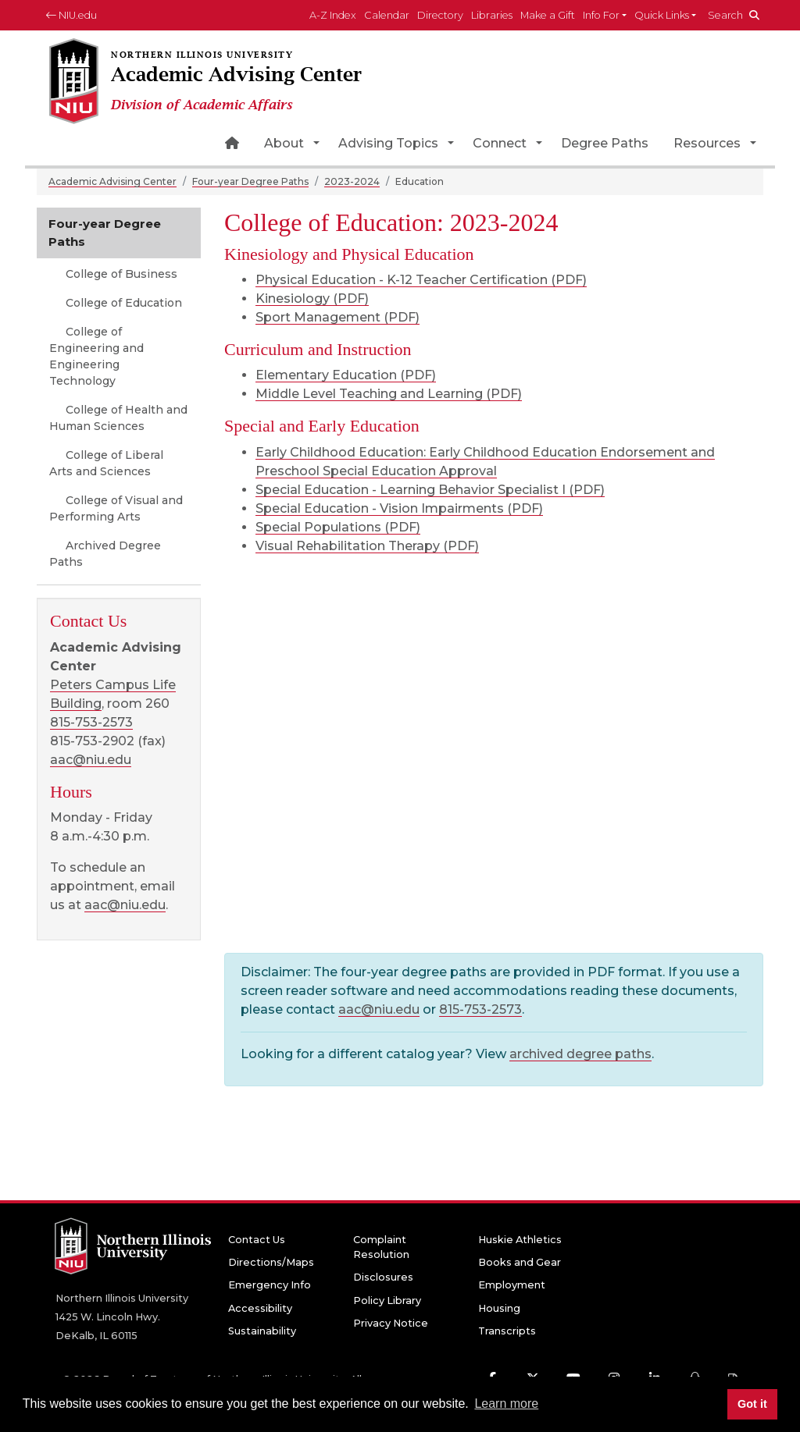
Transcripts (507, 1331)
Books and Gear (519, 1262)
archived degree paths (580, 1053)
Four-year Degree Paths (250, 181)
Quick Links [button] (661, 15)
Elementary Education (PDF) (345, 375)
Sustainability (262, 1331)
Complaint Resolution (381, 1247)
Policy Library (387, 1300)
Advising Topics (388, 143)
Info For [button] (601, 15)
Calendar (386, 15)
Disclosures (383, 1277)
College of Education (122, 303)
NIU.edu (71, 15)
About (284, 143)
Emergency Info (269, 1285)
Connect (500, 143)
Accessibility (260, 1308)
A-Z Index (332, 15)
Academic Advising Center (112, 181)
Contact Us (256, 1239)
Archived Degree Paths (105, 553)
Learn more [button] (506, 1403)
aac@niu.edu (379, 1009)
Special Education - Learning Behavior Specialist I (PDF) (430, 489)
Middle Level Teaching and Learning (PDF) (388, 393)
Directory (440, 15)
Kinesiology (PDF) (312, 298)
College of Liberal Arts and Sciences (106, 463)
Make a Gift (547, 15)
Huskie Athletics (520, 1239)
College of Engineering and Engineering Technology (96, 356)
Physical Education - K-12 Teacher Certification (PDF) (421, 279)
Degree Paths (604, 143)
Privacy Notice (390, 1323)
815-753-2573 (480, 1009)
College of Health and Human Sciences (118, 418)
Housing (499, 1308)
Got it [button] (752, 1404)
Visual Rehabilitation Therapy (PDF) (367, 545)
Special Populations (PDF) (337, 527)
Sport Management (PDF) (337, 317)
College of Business (119, 274)
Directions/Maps (271, 1262)
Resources (707, 143)
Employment (511, 1285)
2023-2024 (352, 181)
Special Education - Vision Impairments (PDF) (399, 508)
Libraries (491, 15)
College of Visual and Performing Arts (116, 508)
